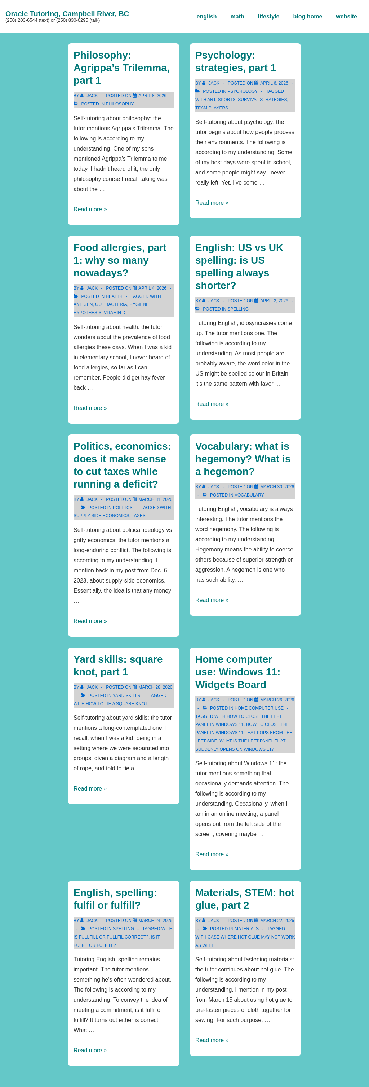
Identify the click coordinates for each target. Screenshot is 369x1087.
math (237, 16)
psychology (242, 91)
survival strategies (262, 99)
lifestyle (269, 16)
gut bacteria (111, 304)
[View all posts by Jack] (89, 95)
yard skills (126, 695)
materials (247, 928)
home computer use (259, 708)
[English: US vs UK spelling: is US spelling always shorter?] (274, 300)
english (207, 16)
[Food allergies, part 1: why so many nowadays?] (152, 288)
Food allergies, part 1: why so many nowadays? (120, 260)
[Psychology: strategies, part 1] (274, 83)
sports (226, 99)
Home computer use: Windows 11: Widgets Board (237, 672)
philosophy (120, 104)
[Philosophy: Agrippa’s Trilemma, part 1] (152, 95)
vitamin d (114, 312)
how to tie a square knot (116, 703)
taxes (138, 515)
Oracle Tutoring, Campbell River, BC (67, 14)
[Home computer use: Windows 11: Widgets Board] (277, 699)
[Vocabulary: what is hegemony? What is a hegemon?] (277, 486)
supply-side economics (101, 515)
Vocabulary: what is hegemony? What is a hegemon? (242, 459)
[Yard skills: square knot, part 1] (155, 687)
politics (123, 507)
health (114, 296)
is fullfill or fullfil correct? (111, 937)
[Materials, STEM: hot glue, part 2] (277, 920)
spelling (238, 309)
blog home (307, 16)
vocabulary (249, 495)
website (346, 16)
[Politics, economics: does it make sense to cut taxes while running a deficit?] (155, 499)
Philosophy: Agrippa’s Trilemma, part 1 (122, 67)
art (211, 99)
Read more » (90, 209)
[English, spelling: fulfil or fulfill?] (155, 920)
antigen (83, 304)
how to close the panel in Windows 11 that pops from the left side (244, 733)
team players (211, 108)
